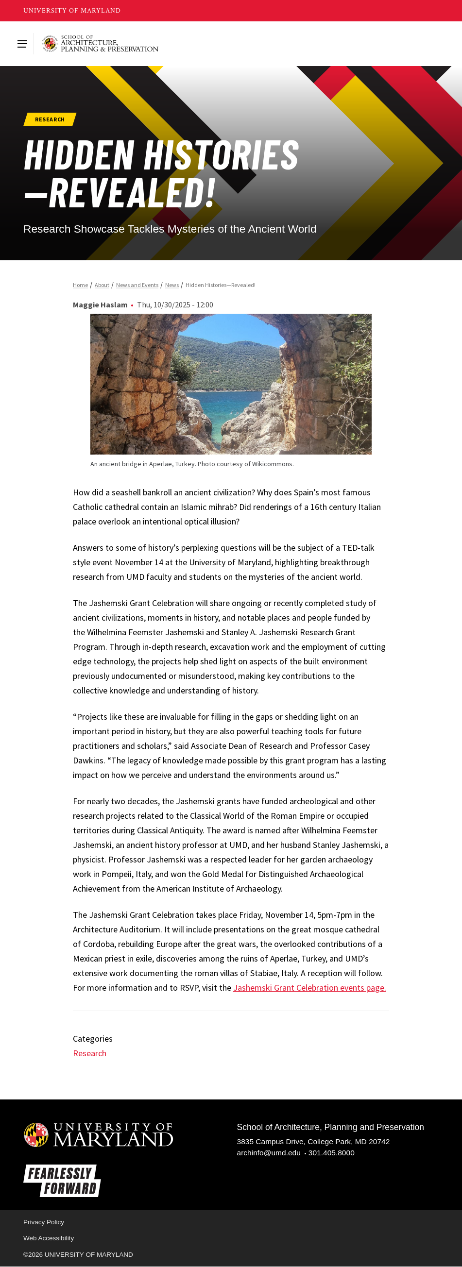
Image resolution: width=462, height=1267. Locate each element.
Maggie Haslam (100, 304)
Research (89, 1053)
